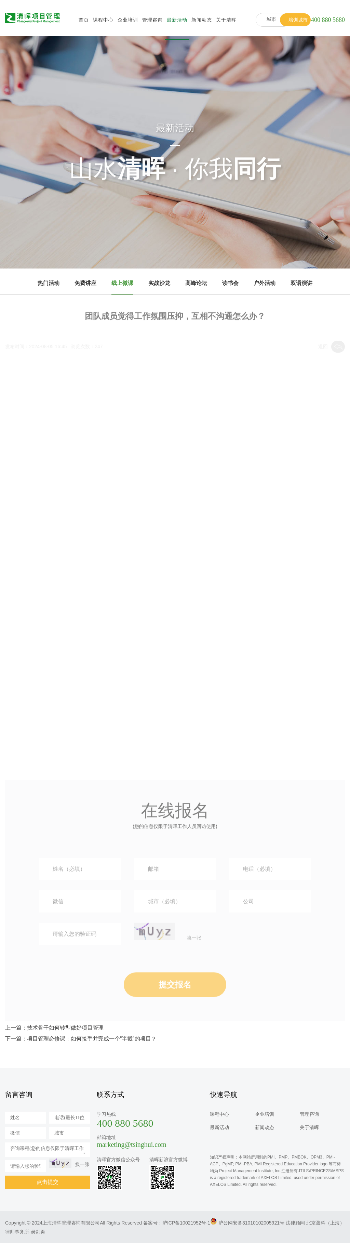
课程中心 (103, 20)
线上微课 (122, 283)
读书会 (230, 283)
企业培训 (128, 20)
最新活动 (177, 20)
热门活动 (48, 283)
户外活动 (264, 283)
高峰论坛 (196, 283)
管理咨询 (152, 20)
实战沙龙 (159, 283)
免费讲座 (85, 283)
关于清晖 (226, 20)
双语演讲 (301, 283)
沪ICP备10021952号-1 (186, 1223)
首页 (84, 20)
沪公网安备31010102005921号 (251, 1223)
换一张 (194, 961)
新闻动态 (201, 20)
